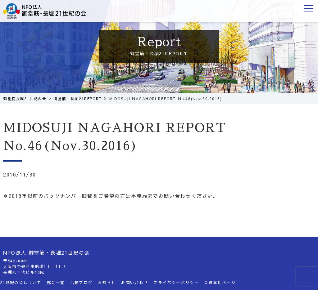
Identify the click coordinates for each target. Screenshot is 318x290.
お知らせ (107, 282)
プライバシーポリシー (176, 282)
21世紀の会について (21, 282)
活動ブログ (81, 282)
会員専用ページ (220, 282)
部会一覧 (56, 282)
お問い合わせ (134, 282)
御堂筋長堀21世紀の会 (49, 11)
